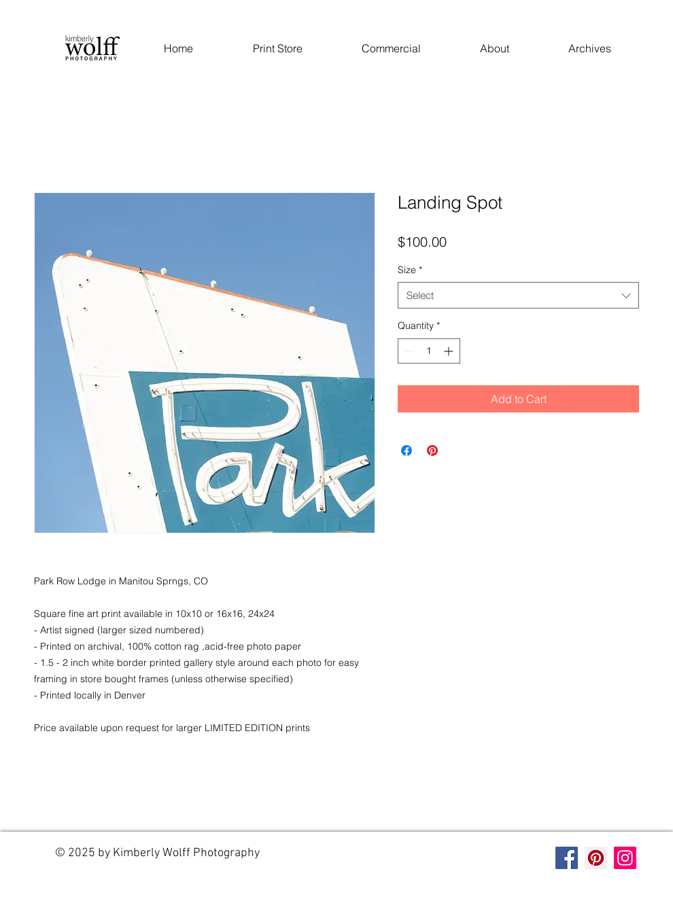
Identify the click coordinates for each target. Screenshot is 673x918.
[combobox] (518, 295)
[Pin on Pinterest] (432, 450)
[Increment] (449, 351)
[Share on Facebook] (406, 450)
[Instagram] (625, 858)
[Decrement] (408, 351)
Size (410, 270)
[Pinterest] (596, 858)
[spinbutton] (429, 351)
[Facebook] (566, 858)
